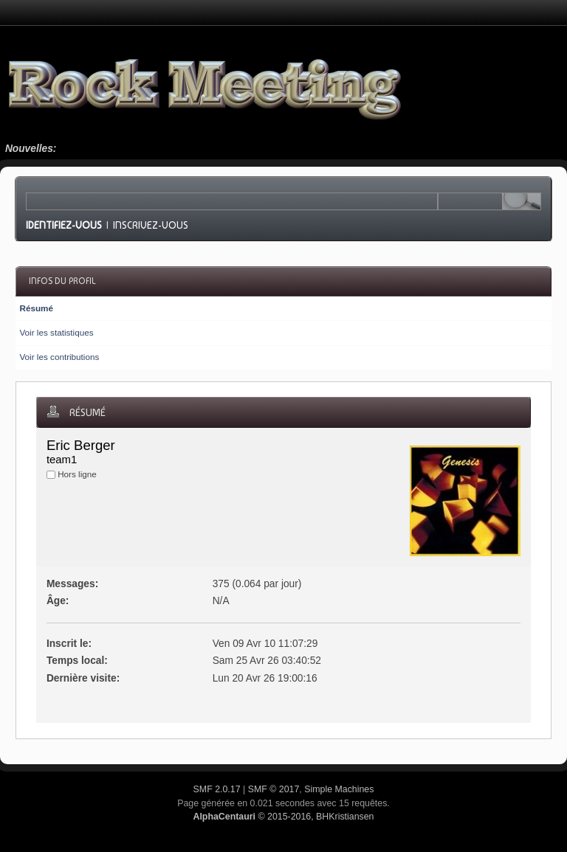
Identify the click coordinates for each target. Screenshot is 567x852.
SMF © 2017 (274, 789)
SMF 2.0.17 (217, 789)
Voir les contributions (59, 356)
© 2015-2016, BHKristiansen (283, 816)
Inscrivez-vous (150, 225)
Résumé (35, 308)
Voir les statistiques (56, 332)
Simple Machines (339, 789)
